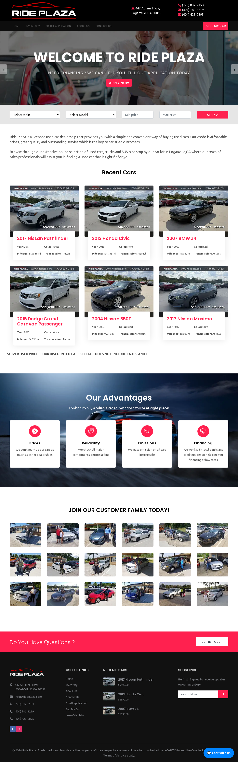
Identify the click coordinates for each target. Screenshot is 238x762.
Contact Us (72, 697)
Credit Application (58, 26)
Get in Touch (211, 641)
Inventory (33, 26)
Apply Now (119, 83)
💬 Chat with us (219, 753)
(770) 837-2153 (191, 5)
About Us (71, 691)
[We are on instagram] (19, 729)
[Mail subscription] (223, 694)
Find (212, 114)
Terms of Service (114, 755)
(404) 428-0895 (191, 14)
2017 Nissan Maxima (189, 319)
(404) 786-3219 (191, 10)
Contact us (104, 26)
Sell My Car (73, 709)
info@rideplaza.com (28, 696)
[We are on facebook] (13, 729)
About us (83, 26)
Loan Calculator (75, 715)
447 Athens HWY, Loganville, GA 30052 (146, 10)
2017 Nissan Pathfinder (42, 238)
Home (16, 26)
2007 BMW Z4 (181, 238)
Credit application (76, 703)
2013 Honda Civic (111, 238)
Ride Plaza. (29, 750)
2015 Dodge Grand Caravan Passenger (40, 321)
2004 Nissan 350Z (111, 319)
